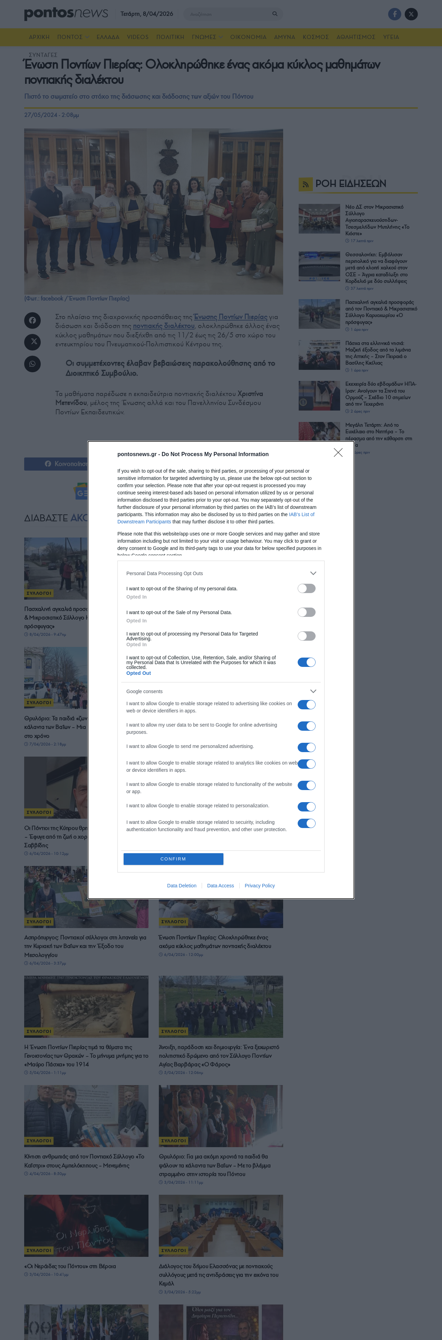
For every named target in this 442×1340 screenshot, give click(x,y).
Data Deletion (181, 885)
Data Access (220, 885)
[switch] (307, 588)
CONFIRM (173, 858)
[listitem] (221, 573)
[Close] (340, 454)
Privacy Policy (260, 885)
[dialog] (221, 670)
